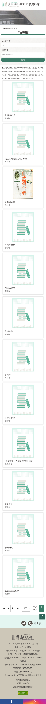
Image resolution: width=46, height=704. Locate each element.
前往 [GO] (42, 608)
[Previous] (8, 608)
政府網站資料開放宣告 (23, 687)
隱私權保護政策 (23, 680)
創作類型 (6, 41)
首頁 (6, 28)
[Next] (12, 608)
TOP (42, 618)
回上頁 (37, 623)
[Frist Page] (4, 608)
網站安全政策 (23, 683)
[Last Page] (17, 608)
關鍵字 (5, 50)
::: (2, 28)
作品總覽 (13, 28)
